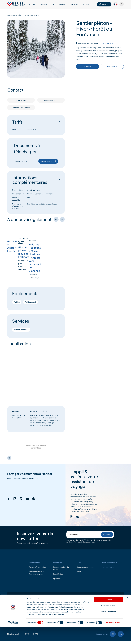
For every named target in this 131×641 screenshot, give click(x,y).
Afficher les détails (113, 637)
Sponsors (56, 578)
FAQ (79, 572)
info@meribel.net (50, 100)
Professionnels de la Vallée (61, 568)
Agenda (62, 4)
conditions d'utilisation (73, 542)
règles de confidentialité (100, 540)
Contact (87, 66)
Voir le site (112, 66)
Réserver (104, 4)
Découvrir (31, 4)
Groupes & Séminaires (37, 567)
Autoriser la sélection (109, 620)
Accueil (9, 15)
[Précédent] (56, 219)
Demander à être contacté (21, 107)
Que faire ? (74, 4)
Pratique (86, 4)
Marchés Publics (108, 567)
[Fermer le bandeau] (128, 612)
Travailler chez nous (109, 562)
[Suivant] (62, 219)
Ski (53, 4)
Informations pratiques (86, 567)
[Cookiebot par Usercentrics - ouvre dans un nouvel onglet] (13, 637)
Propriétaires (58, 574)
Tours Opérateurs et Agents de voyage (36, 573)
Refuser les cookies (109, 626)
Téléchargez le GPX (48, 161)
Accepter (108, 614)
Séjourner (43, 4)
